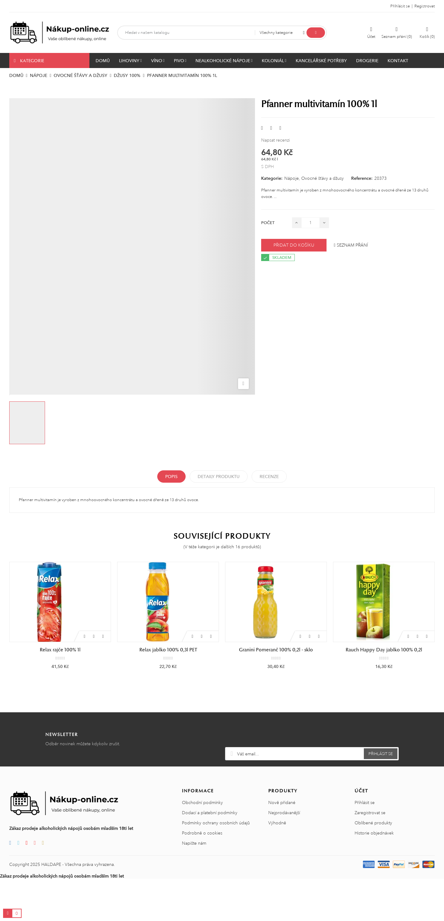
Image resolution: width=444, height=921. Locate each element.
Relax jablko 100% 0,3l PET (168, 650)
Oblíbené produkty (373, 865)
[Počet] (310, 222)
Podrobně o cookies (202, 875)
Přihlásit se (365, 844)
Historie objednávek (374, 875)
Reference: (361, 178)
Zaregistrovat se (370, 855)
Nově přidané (281, 844)
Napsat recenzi (275, 140)
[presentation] (312, 774)
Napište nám (194, 885)
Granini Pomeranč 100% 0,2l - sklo (276, 650)
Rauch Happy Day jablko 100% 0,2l (384, 650)
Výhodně (277, 865)
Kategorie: (271, 178)
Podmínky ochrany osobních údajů (216, 865)
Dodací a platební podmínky (209, 855)
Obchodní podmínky (202, 844)
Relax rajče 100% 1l (60, 650)
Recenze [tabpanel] (269, 476)
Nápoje (291, 178)
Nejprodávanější (284, 855)
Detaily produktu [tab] (219, 476)
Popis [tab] (171, 476)
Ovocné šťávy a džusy (322, 178)
